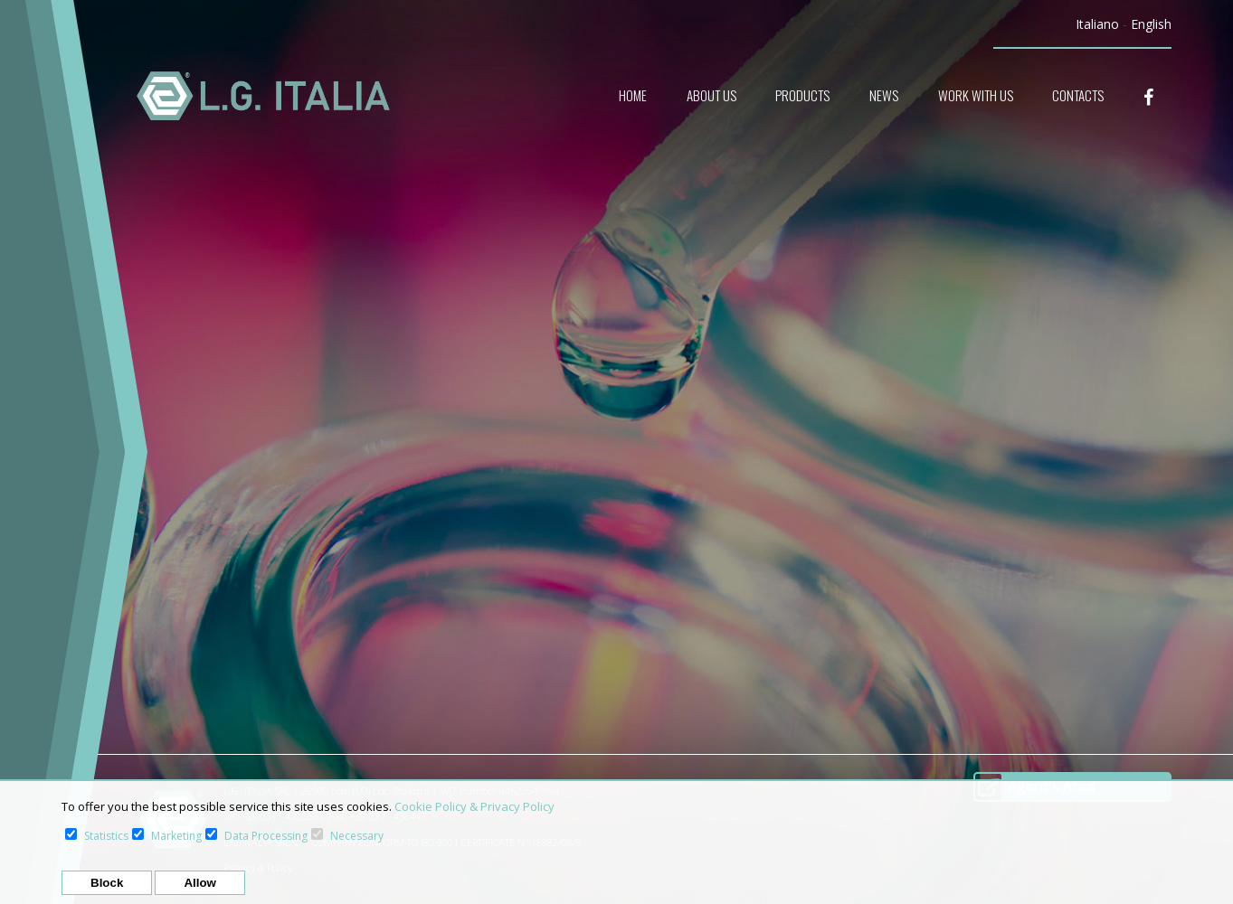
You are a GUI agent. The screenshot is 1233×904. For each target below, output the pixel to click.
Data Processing (266, 835)
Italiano (1097, 24)
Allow (200, 883)
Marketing (176, 835)
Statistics (106, 835)
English (1151, 24)
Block (106, 883)
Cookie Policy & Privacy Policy (474, 806)
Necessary (357, 835)
